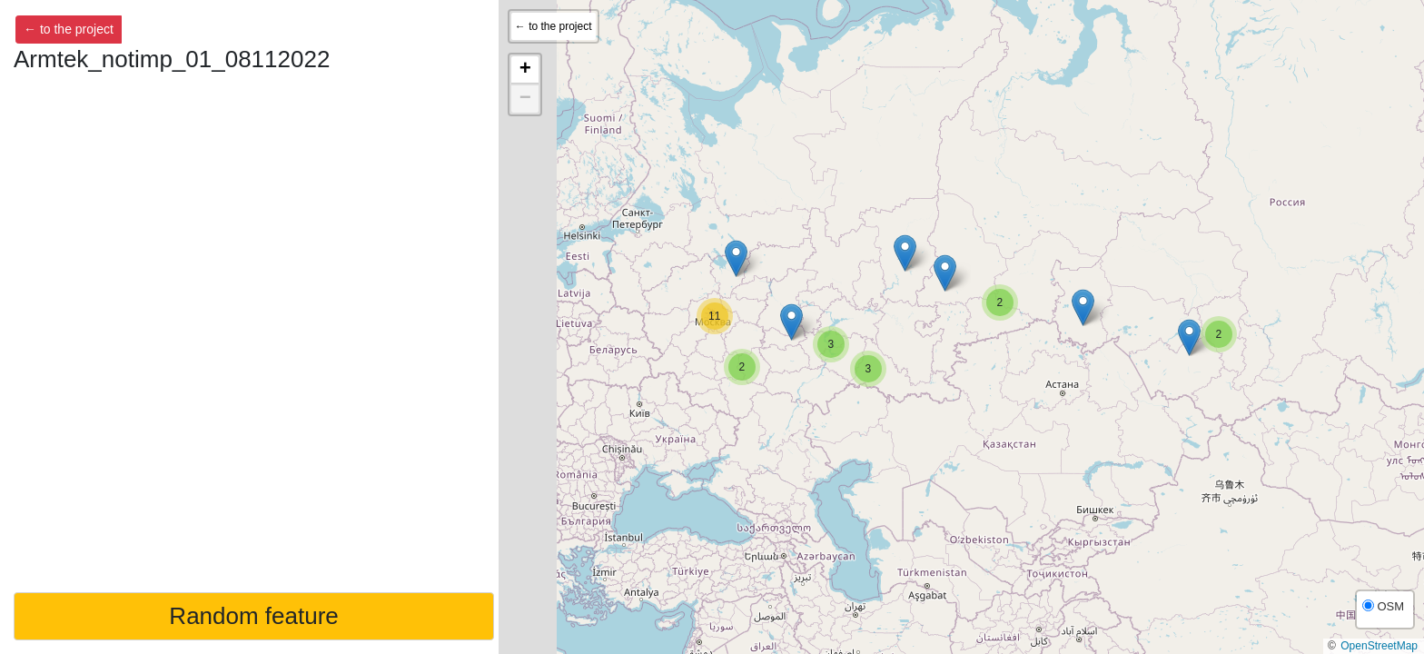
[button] (742, 367)
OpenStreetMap (1379, 645)
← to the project (69, 29)
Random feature (253, 615)
